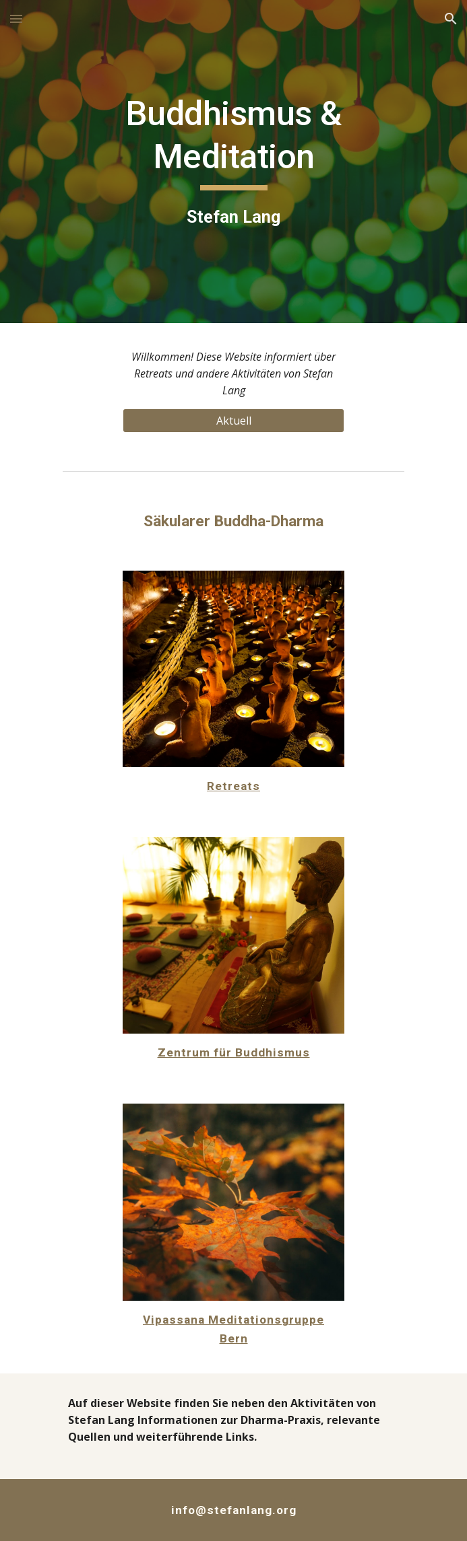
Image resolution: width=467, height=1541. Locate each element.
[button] (16, 18)
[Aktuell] (233, 420)
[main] (233, 161)
